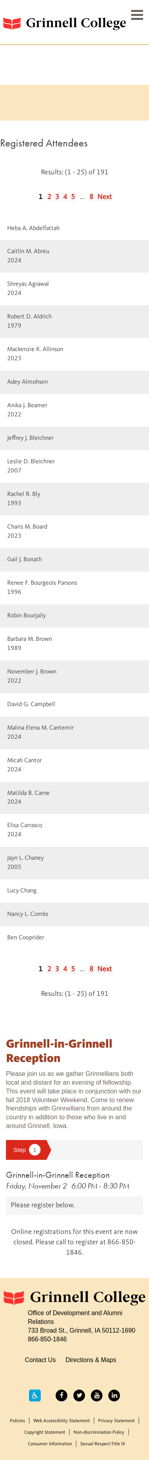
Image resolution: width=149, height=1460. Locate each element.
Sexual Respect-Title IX (102, 1444)
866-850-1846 (47, 1339)
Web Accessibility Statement (61, 1421)
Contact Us (40, 1360)
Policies (17, 1421)
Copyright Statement (44, 1432)
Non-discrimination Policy (99, 1432)
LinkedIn (114, 1395)
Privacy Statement (116, 1421)
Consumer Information (50, 1444)
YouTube (97, 1395)
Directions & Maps (91, 1360)
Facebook (62, 1395)
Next (104, 197)
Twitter (79, 1395)
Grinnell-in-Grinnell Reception (58, 1174)
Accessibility (35, 1395)
